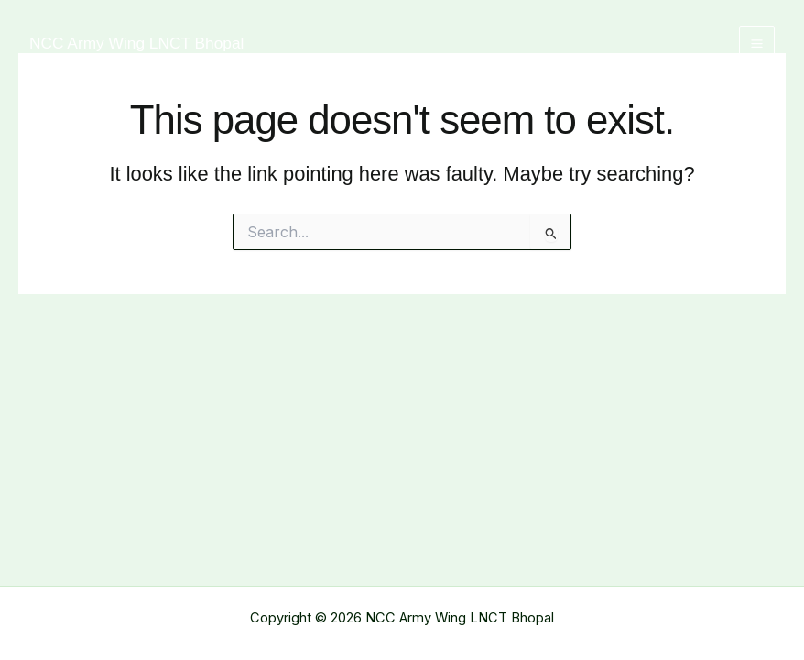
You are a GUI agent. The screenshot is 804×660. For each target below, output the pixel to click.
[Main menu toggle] (757, 43)
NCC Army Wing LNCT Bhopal (136, 43)
